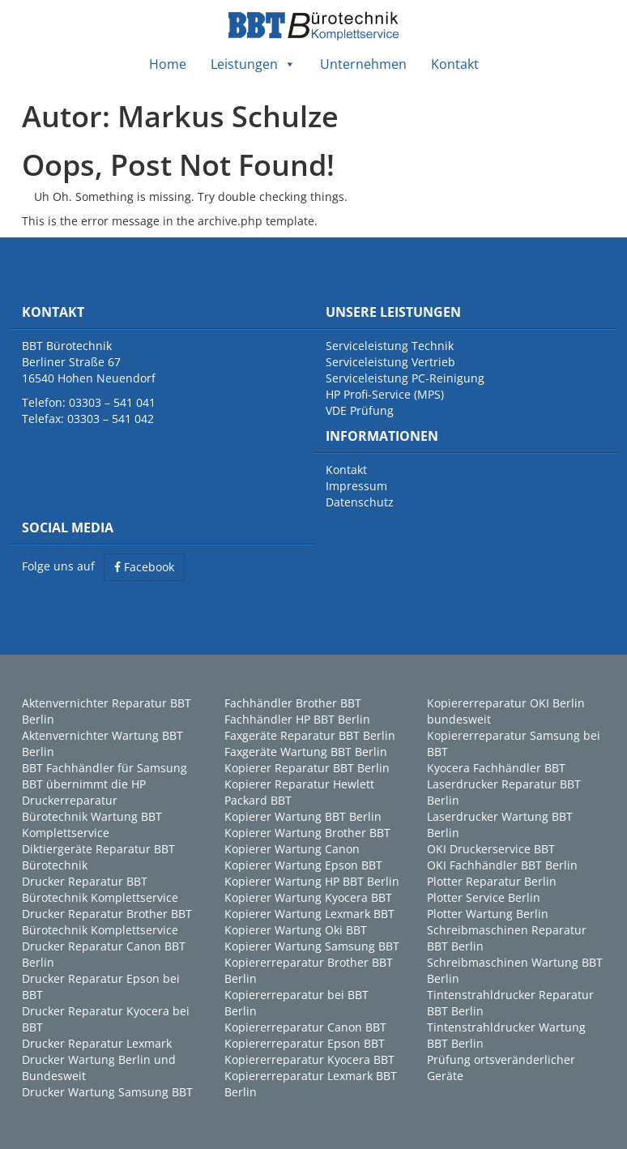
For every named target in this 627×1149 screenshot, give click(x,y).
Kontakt (455, 64)
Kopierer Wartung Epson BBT (303, 865)
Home (167, 64)
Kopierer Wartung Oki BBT (295, 930)
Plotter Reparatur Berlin (492, 881)
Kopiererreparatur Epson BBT (304, 1043)
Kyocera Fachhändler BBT (496, 767)
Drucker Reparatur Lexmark (97, 1043)
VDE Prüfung (360, 410)
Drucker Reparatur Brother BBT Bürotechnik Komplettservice (107, 922)
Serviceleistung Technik (390, 345)
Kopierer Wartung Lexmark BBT (309, 913)
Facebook (144, 566)
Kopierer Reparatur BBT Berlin (307, 767)
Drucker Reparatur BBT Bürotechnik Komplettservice (100, 889)
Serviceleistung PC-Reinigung (405, 378)
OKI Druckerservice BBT (491, 848)
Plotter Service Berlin (483, 897)
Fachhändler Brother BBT (292, 703)
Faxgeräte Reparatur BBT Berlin (309, 735)
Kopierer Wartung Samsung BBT (311, 946)
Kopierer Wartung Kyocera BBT (308, 897)
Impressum (356, 485)
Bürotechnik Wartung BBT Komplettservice (92, 824)
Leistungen (253, 64)
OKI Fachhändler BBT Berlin (502, 865)
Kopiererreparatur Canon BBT (305, 1027)
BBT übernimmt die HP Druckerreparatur (84, 792)
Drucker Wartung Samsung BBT (107, 1092)
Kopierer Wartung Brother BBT (307, 832)
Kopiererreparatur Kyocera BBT (309, 1059)
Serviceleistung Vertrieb (390, 361)
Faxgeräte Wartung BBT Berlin (305, 751)
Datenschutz (360, 502)
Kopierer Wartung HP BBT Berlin (311, 881)
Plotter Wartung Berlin (487, 913)
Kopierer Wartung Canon (292, 848)
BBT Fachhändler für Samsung (104, 767)
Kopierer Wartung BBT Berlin (303, 816)
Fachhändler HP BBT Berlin (297, 719)
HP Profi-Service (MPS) (385, 394)
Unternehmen (363, 64)
